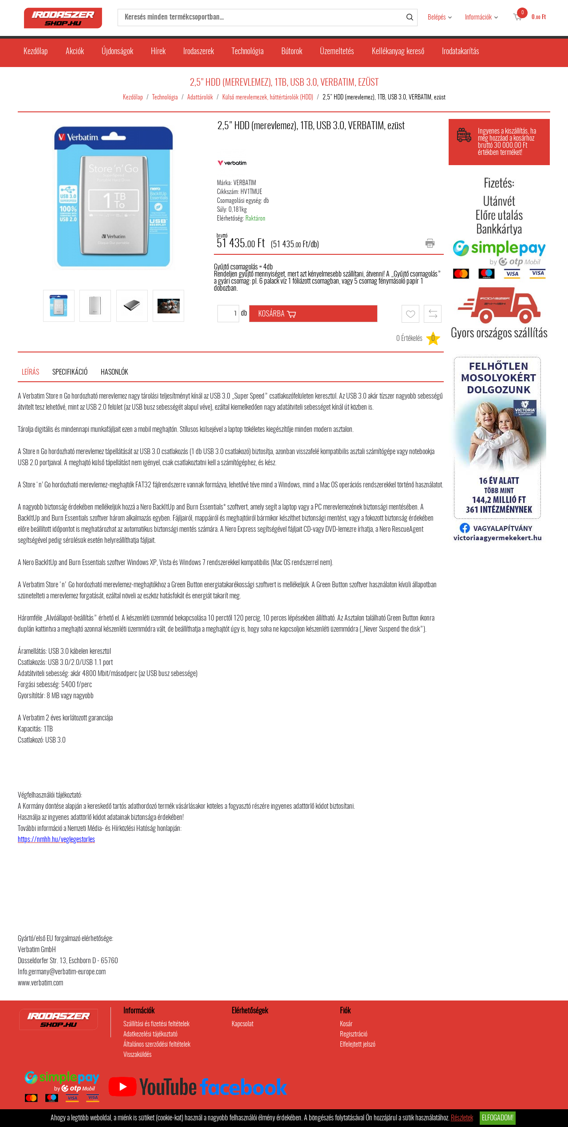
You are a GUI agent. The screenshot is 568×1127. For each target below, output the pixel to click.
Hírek (158, 52)
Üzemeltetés (337, 52)
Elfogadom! (497, 1118)
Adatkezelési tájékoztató (150, 1034)
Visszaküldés (137, 1055)
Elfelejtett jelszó (357, 1044)
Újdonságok (117, 52)
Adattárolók (200, 98)
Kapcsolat (242, 1024)
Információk (478, 17)
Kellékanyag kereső (398, 52)
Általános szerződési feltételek (156, 1044)
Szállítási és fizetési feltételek (156, 1024)
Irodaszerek (198, 52)
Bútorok (291, 52)
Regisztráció (353, 1034)
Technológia (248, 52)
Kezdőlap (36, 52)
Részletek (462, 1118)
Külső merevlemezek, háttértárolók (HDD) (267, 98)
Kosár (346, 1024)
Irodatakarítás (460, 52)
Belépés (437, 17)
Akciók (75, 52)
